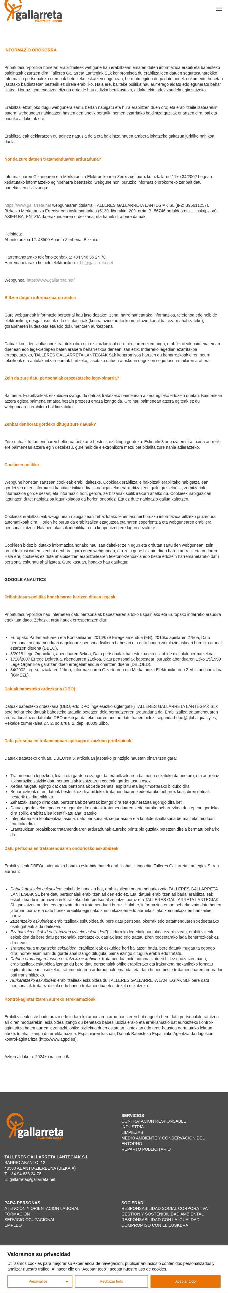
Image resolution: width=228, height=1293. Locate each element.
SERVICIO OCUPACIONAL (29, 1219)
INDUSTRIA (132, 1126)
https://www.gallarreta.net (27, 205)
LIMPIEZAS (132, 1132)
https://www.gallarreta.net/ (51, 280)
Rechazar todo (111, 1281)
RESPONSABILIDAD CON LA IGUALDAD (160, 1219)
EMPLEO (13, 1225)
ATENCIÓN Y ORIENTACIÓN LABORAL (42, 1208)
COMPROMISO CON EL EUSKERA (155, 1225)
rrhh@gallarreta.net (95, 262)
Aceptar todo (185, 1281)
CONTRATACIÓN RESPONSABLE (154, 1121)
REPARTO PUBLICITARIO (146, 1149)
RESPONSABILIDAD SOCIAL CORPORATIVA (164, 1208)
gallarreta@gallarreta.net (32, 1179)
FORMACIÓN (17, 1214)
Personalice (37, 1281)
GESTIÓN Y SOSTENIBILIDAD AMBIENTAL (162, 1214)
